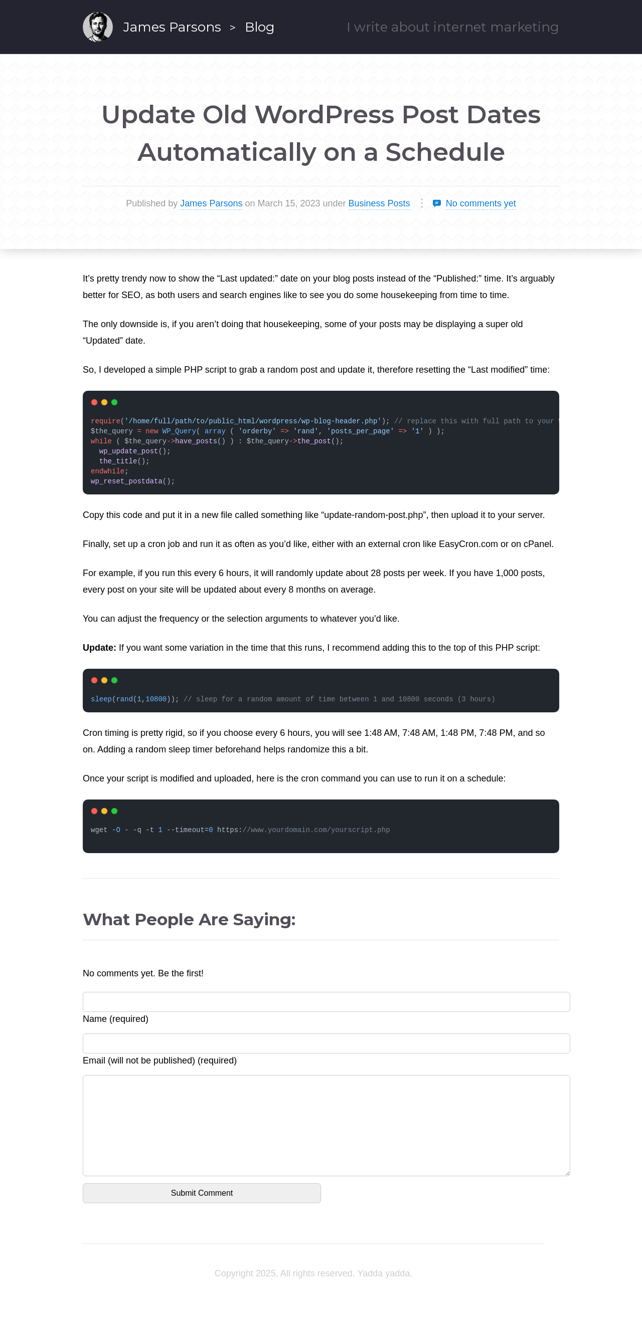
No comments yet (481, 203)
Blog (260, 27)
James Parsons (172, 27)
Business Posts (379, 203)
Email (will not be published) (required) (160, 1060)
